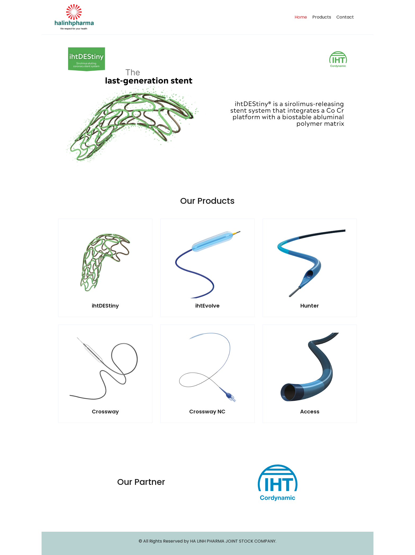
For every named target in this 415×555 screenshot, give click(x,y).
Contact (345, 17)
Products (321, 17)
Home (301, 17)
